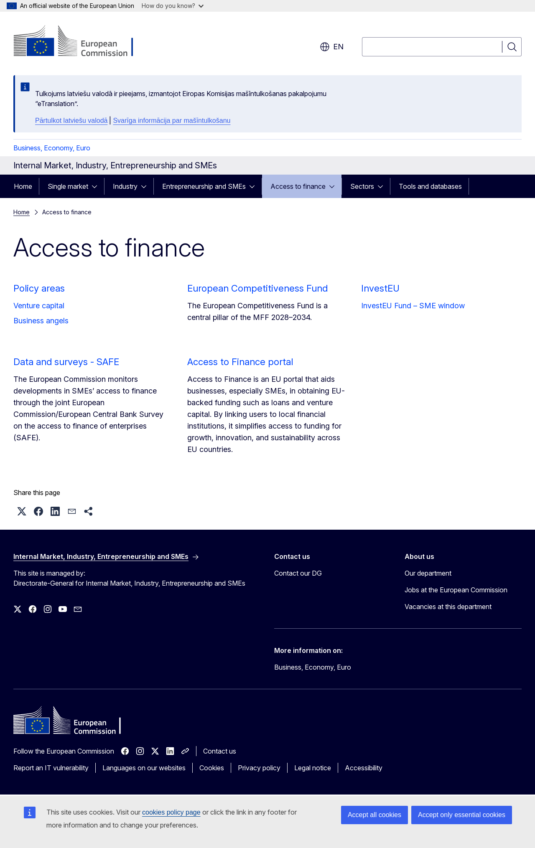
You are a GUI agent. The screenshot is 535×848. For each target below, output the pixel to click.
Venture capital (38, 305)
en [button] (332, 47)
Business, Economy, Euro (51, 148)
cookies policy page (171, 812)
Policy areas (39, 288)
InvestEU (380, 288)
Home (23, 186)
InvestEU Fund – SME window (413, 305)
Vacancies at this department (448, 606)
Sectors (362, 186)
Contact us (219, 751)
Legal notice (312, 768)
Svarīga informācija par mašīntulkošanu (171, 120)
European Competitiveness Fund (257, 288)
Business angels (41, 320)
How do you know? (173, 5)
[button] (21, 511)
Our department (428, 573)
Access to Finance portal (240, 361)
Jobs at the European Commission (456, 590)
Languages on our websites (144, 768)
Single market (68, 186)
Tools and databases (430, 186)
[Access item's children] (97, 186)
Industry (125, 186)
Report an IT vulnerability (51, 768)
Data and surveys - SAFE (66, 361)
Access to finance (298, 186)
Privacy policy (259, 768)
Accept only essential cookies (461, 814)
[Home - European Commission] (80, 41)
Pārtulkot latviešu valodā (71, 120)
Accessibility (363, 768)
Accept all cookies (374, 814)
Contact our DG (298, 573)
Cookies (211, 768)
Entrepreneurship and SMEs (204, 186)
